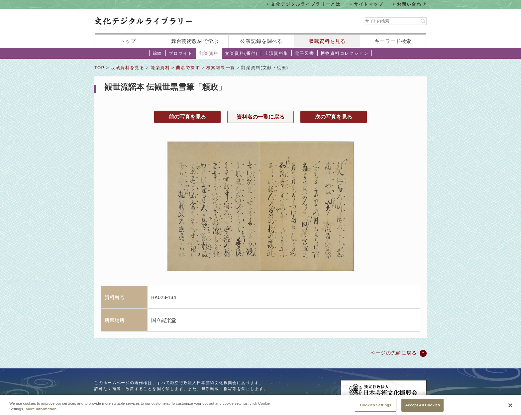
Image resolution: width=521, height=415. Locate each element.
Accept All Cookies (422, 407)
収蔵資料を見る (327, 41)
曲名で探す (188, 67)
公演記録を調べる (261, 41)
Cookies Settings (375, 407)
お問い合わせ (412, 4)
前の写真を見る (187, 117)
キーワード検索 (392, 41)
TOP (99, 67)
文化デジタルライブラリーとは (305, 4)
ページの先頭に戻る (393, 353)
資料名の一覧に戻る (260, 117)
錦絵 (157, 53)
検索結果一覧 (220, 67)
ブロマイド (181, 53)
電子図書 (304, 53)
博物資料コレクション (344, 53)
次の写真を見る (333, 117)
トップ (128, 41)
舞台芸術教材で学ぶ (195, 41)
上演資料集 (276, 53)
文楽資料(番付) (241, 53)
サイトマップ (369, 4)
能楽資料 (209, 53)
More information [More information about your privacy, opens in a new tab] (41, 411)
